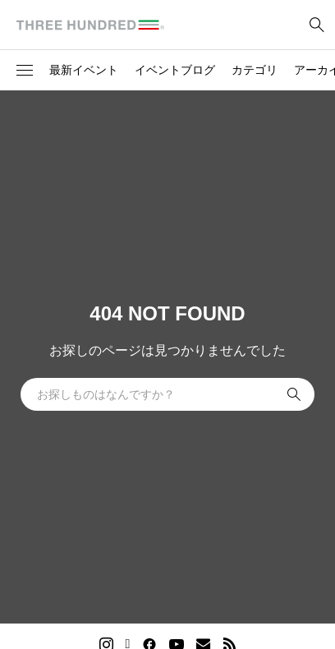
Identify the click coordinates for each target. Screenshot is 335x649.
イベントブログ (175, 69)
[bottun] (316, 25)
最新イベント (83, 69)
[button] (24, 70)
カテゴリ (255, 69)
